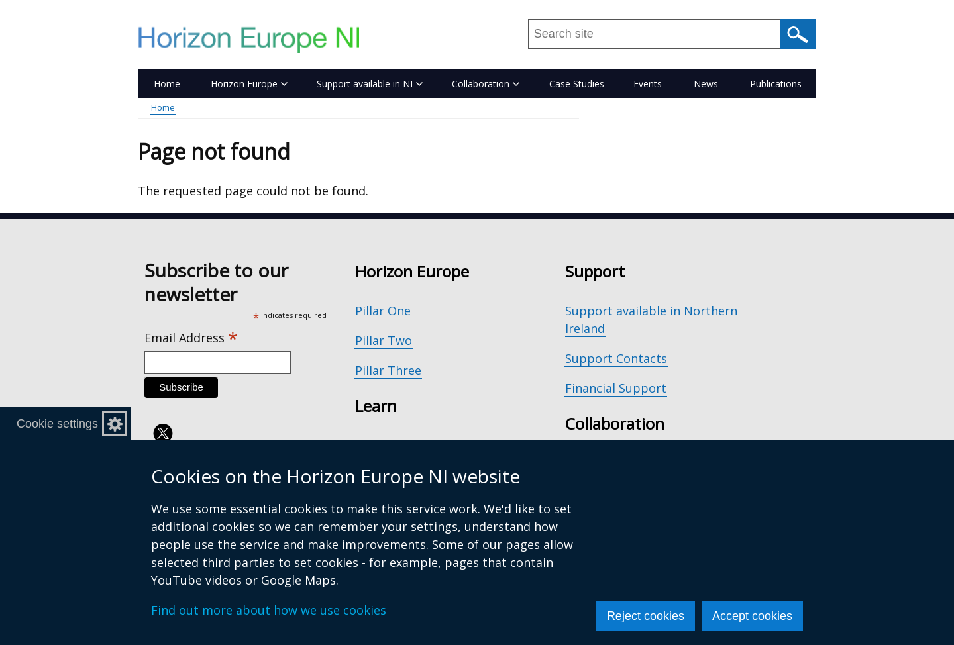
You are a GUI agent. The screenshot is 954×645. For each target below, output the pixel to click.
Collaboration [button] (485, 83)
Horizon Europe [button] (249, 83)
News (706, 83)
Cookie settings (57, 423)
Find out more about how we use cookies (268, 610)
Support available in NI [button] (370, 83)
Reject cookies (645, 615)
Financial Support (615, 388)
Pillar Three (388, 370)
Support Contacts (616, 358)
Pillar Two (383, 340)
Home (167, 83)
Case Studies (576, 83)
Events (647, 83)
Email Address (191, 338)
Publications (776, 83)
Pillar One (383, 311)
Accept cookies (752, 615)
